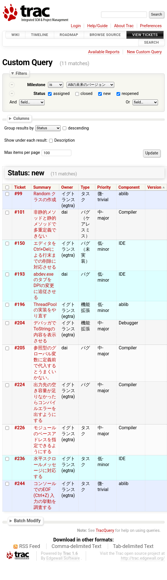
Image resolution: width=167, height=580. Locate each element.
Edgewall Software (63, 558)
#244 (19, 483)
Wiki (15, 35)
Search (151, 43)
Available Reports (104, 52)
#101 (19, 212)
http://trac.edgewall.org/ (143, 558)
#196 (19, 304)
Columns (21, 118)
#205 (19, 347)
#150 (19, 243)
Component (129, 187)
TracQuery (105, 530)
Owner (67, 187)
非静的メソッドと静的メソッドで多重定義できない (45, 224)
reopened (130, 93)
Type (85, 187)
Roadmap (69, 35)
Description (62, 140)
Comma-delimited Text (77, 546)
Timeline (39, 35)
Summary (42, 187)
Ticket (19, 187)
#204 (19, 323)
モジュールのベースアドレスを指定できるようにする (45, 439)
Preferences (151, 26)
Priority (104, 187)
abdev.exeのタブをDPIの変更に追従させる (45, 285)
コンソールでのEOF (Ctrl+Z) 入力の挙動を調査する (45, 495)
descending (78, 128)
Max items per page (22, 152)
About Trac (124, 26)
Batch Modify (27, 521)
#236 (19, 458)
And (13, 102)
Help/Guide (97, 26)
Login (76, 26)
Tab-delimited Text (133, 546)
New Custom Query (144, 52)
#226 (19, 427)
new (107, 93)
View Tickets (145, 35)
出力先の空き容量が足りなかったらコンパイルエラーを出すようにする (45, 402)
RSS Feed (29, 546)
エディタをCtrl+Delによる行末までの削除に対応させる (45, 255)
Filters (21, 73)
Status (39, 93)
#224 (19, 384)
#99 (18, 193)
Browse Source (105, 35)
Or (128, 102)
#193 (19, 274)
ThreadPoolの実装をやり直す (45, 310)
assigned (61, 93)
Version (154, 187)
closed (86, 93)
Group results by (19, 128)
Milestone (36, 84)
